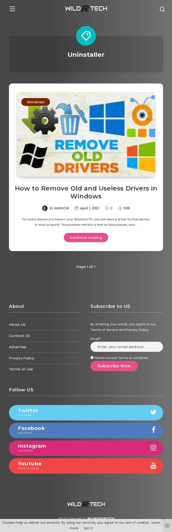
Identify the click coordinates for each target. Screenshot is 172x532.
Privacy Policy (21, 358)
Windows (35, 102)
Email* (126, 344)
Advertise (17, 347)
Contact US (19, 335)
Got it (88, 528)
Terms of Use (21, 369)
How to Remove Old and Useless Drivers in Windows (86, 192)
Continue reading (86, 237)
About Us (17, 324)
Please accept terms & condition (119, 358)
